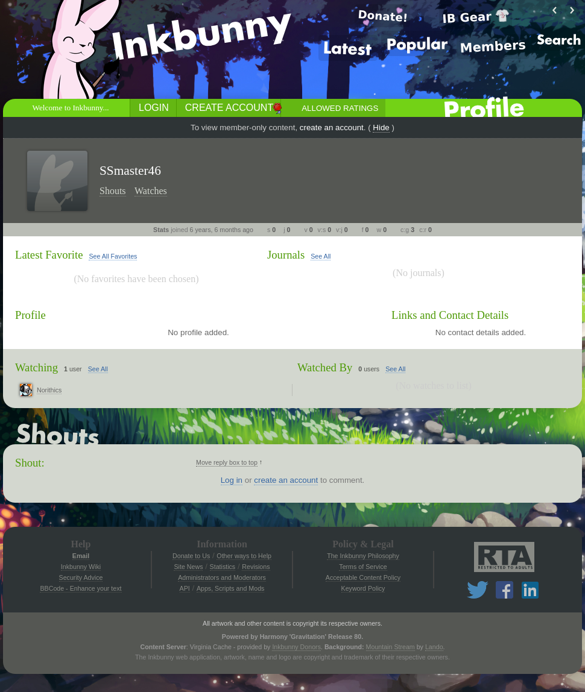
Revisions (256, 566)
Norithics (49, 390)
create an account (332, 127)
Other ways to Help (244, 555)
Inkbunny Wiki (81, 566)
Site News (188, 566)
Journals (286, 254)
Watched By (324, 367)
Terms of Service (363, 566)
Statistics (223, 566)
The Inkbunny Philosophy (363, 555)
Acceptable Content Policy (363, 577)
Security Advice (81, 577)
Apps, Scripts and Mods (231, 588)
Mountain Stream (390, 646)
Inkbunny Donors (296, 646)
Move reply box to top (227, 462)
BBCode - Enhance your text (80, 588)
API (185, 588)
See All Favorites (113, 256)
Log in (231, 480)
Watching (36, 367)
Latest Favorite (49, 254)
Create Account (229, 107)
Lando (434, 646)
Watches (150, 191)
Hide (381, 127)
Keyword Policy (363, 588)
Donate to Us (191, 555)
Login (154, 107)
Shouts (113, 191)
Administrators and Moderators (222, 577)
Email (80, 555)
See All (320, 256)
